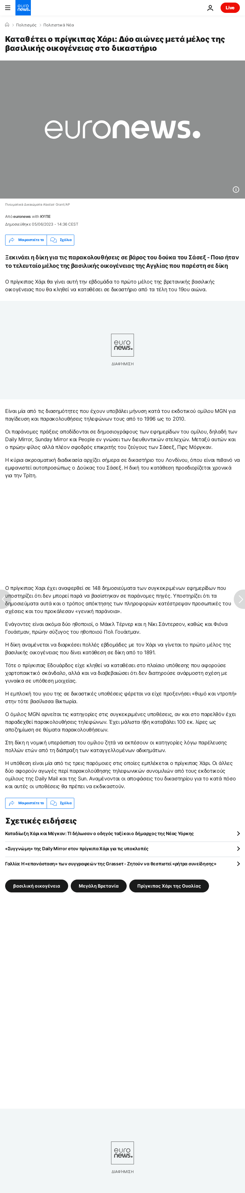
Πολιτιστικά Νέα (58, 25)
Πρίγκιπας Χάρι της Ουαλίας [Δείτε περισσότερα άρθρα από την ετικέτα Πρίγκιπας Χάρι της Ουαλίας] (169, 885)
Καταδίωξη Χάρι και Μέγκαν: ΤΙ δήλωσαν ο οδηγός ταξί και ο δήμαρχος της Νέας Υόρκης (99, 833)
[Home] (7, 25)
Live (230, 7)
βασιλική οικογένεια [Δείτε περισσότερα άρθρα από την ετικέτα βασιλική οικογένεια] (36, 885)
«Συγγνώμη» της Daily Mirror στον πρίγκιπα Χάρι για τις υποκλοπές (77, 848)
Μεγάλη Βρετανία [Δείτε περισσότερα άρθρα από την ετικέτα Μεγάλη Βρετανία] (99, 885)
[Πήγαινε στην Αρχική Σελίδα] (23, 7)
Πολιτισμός (26, 25)
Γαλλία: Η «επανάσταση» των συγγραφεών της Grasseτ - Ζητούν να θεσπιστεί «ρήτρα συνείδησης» (110, 863)
